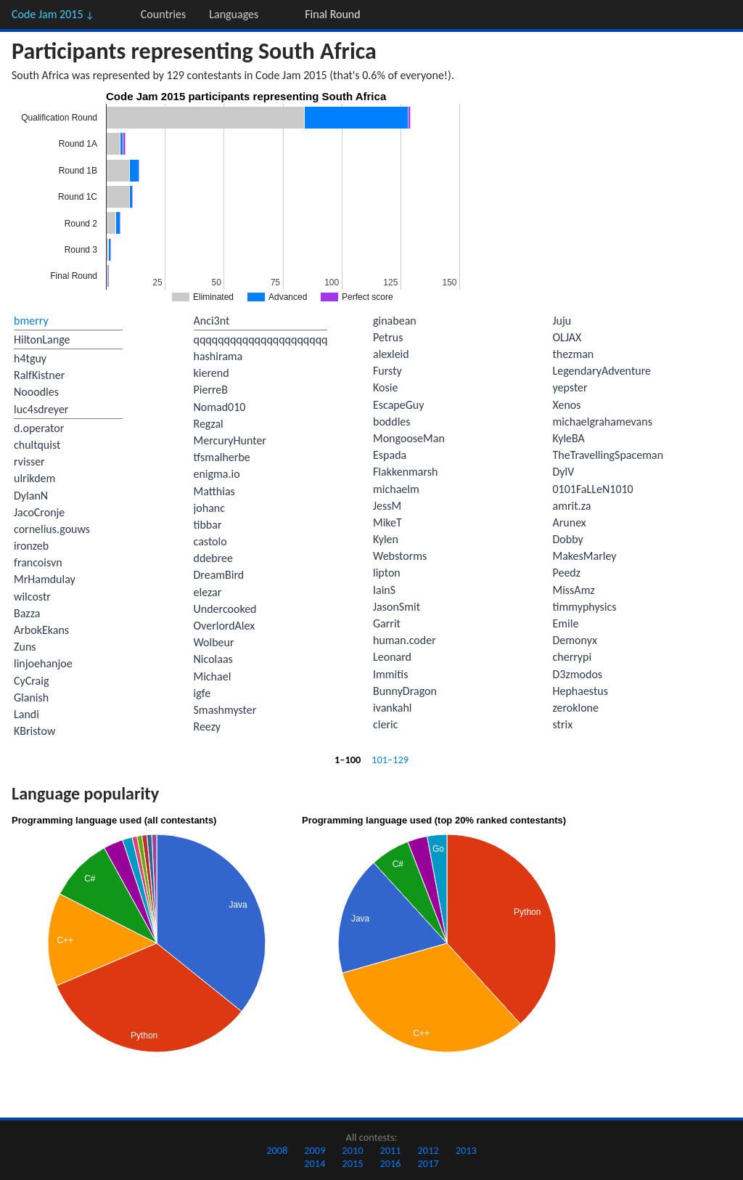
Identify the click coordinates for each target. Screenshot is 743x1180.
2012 (428, 1150)
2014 (314, 1163)
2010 (352, 1150)
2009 (314, 1150)
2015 (352, 1163)
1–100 (347, 759)
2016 (390, 1163)
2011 (390, 1150)
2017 (428, 1163)
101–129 (390, 759)
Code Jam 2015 (53, 14)
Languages (233, 14)
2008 (276, 1150)
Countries (163, 14)
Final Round (332, 14)
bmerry (31, 320)
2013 (466, 1150)
